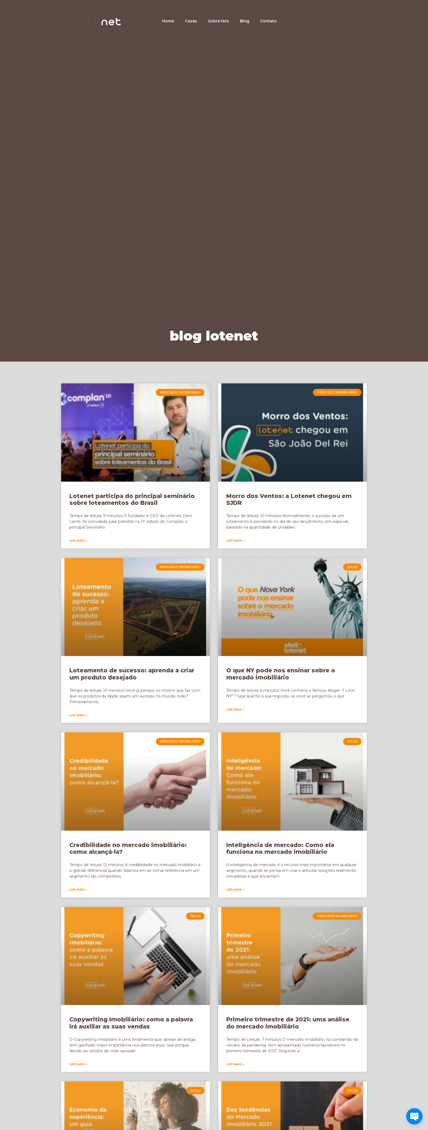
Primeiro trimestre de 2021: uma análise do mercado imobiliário (287, 1023)
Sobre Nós (218, 21)
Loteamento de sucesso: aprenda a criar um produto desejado (131, 674)
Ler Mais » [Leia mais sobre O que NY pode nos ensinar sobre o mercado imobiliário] (235, 709)
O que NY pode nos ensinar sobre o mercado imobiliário (280, 674)
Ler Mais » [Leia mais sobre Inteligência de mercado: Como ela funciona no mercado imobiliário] (235, 890)
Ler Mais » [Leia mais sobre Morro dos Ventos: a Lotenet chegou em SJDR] (235, 540)
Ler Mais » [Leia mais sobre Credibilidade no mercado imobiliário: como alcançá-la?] (78, 890)
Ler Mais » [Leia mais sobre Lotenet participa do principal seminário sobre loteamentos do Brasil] (78, 540)
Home (168, 21)
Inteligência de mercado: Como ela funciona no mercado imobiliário (280, 848)
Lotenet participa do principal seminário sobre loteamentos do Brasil (132, 499)
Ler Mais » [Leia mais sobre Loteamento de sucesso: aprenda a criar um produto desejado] (78, 715)
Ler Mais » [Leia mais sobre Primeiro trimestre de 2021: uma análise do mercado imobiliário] (235, 1064)
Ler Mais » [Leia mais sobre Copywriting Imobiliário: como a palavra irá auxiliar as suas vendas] (78, 1064)
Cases (191, 21)
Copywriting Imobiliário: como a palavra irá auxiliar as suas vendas (131, 1023)
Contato (268, 21)
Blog (244, 21)
